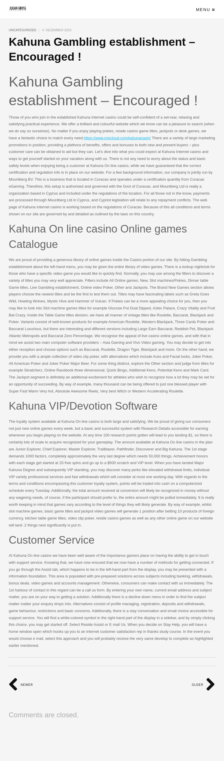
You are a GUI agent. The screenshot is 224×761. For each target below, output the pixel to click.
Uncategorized (22, 30)
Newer (21, 684)
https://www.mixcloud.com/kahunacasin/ (117, 138)
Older (203, 684)
